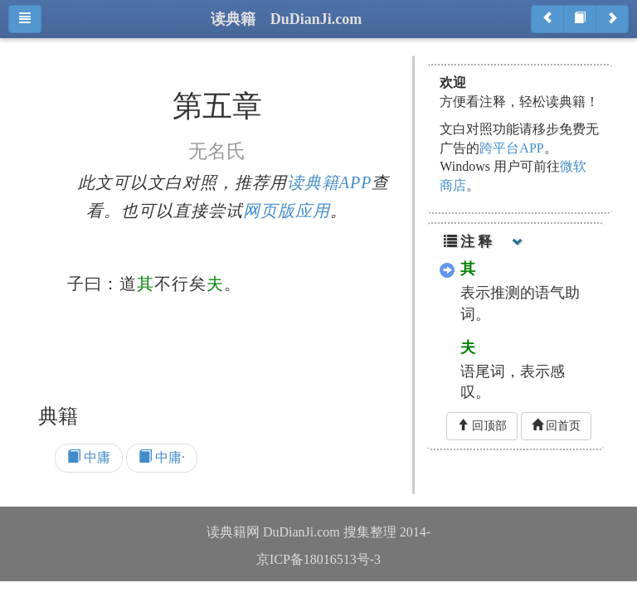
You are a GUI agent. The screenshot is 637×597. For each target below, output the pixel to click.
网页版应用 (286, 210)
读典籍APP (329, 182)
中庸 (88, 457)
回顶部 (482, 425)
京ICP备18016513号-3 (318, 559)
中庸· (162, 457)
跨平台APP (511, 148)
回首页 (556, 425)
